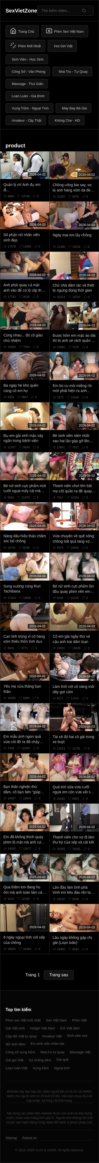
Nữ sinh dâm (15, 1044)
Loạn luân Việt (16, 1068)
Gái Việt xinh (15, 1028)
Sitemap (11, 1138)
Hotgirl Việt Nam (42, 1028)
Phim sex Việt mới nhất (23, 1020)
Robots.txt (29, 1138)
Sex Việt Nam (56, 1020)
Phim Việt (79, 1020)
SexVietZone (21, 11)
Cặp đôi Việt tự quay (21, 1036)
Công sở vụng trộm (20, 1052)
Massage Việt (80, 1052)
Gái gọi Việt (14, 1060)
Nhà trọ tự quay (52, 1052)
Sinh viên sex (77, 1036)
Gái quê (62, 1060)
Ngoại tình (62, 1068)
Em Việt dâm (70, 1028)
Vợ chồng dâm (40, 1060)
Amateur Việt (52, 1036)
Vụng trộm (40, 1068)
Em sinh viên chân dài (47, 1044)
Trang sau (58, 975)
